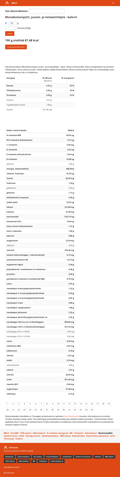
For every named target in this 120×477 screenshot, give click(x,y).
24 (30, 409)
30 (64, 409)
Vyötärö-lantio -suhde (14, 436)
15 (86, 403)
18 (103, 403)
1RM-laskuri (65, 436)
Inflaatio (98, 457)
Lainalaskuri (67, 457)
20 (7, 409)
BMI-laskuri (109, 457)
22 (19, 409)
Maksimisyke (78, 436)
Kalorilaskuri (91, 433)
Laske (9, 33)
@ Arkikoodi (9, 473)
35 (92, 409)
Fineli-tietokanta (71, 416)
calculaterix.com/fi (11, 467)
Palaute (19, 438)
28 (52, 409)
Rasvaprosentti (33, 436)
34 (86, 409)
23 (24, 409)
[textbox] (46, 11)
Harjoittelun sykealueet (97, 436)
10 (58, 403)
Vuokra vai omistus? (83, 457)
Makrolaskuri (39, 433)
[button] (113, 3)
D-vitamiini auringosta (57, 433)
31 (69, 409)
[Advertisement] (60, 57)
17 (97, 403)
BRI (71, 433)
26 (41, 409)
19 (109, 403)
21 (13, 409)
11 (64, 403)
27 (47, 409)
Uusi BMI (14, 433)
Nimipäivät (9, 457)
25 (36, 409)
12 (69, 403)
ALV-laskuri (37, 457)
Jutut (112, 436)
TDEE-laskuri (26, 433)
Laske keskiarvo (57, 461)
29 (58, 409)
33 (81, 409)
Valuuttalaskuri (23, 457)
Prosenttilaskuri (52, 457)
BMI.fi (14, 3)
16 (92, 403)
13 (75, 403)
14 (81, 403)
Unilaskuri (79, 433)
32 (75, 409)
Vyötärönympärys (50, 436)
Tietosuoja (9, 438)
